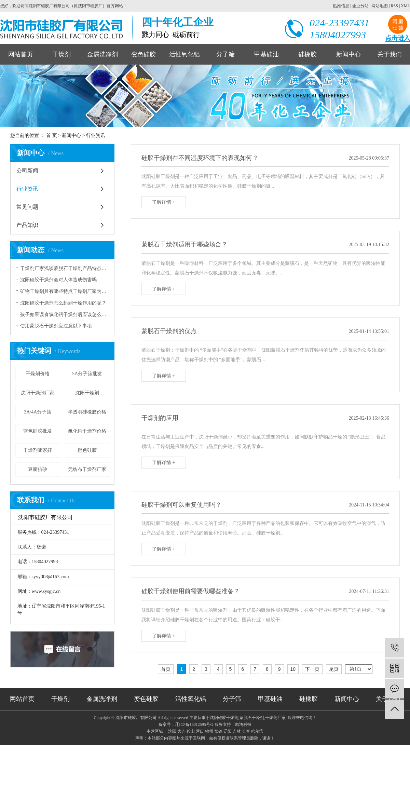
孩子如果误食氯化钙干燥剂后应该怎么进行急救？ (64, 314)
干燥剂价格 (38, 373)
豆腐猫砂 (37, 469)
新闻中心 (348, 54)
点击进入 (397, 38)
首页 (165, 669)
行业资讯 (95, 135)
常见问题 (27, 207)
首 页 (51, 135)
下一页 (312, 669)
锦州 (209, 731)
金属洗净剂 (102, 54)
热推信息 (341, 5)
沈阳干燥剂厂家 (37, 392)
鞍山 (191, 731)
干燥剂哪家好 (37, 450)
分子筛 (225, 54)
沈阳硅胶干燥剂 (224, 717)
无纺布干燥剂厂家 (87, 469)
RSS (394, 5)
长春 (246, 731)
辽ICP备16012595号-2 (194, 724)
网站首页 (20, 54)
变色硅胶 (143, 54)
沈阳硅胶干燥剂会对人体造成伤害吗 (58, 279)
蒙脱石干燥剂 (252, 717)
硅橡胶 (307, 54)
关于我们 (389, 54)
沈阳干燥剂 (87, 392)
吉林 (237, 731)
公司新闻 (27, 171)
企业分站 (360, 5)
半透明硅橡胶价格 (87, 412)
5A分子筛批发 (87, 373)
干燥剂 (61, 54)
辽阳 (227, 731)
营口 (200, 731)
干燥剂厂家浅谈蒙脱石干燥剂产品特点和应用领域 (64, 268)
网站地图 (379, 5)
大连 (181, 731)
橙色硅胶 (87, 450)
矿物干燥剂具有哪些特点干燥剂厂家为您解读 (64, 291)
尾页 (334, 669)
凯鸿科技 (243, 724)
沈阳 (172, 731)
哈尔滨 (257, 731)
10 (293, 669)
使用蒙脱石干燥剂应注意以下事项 (56, 325)
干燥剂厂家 (275, 717)
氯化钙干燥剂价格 (87, 431)
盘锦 (218, 731)
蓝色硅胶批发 (37, 431)
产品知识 (27, 225)
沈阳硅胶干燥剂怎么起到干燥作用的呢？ (63, 303)
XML (405, 5)
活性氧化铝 (184, 54)
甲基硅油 (266, 54)
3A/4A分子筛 (37, 412)
